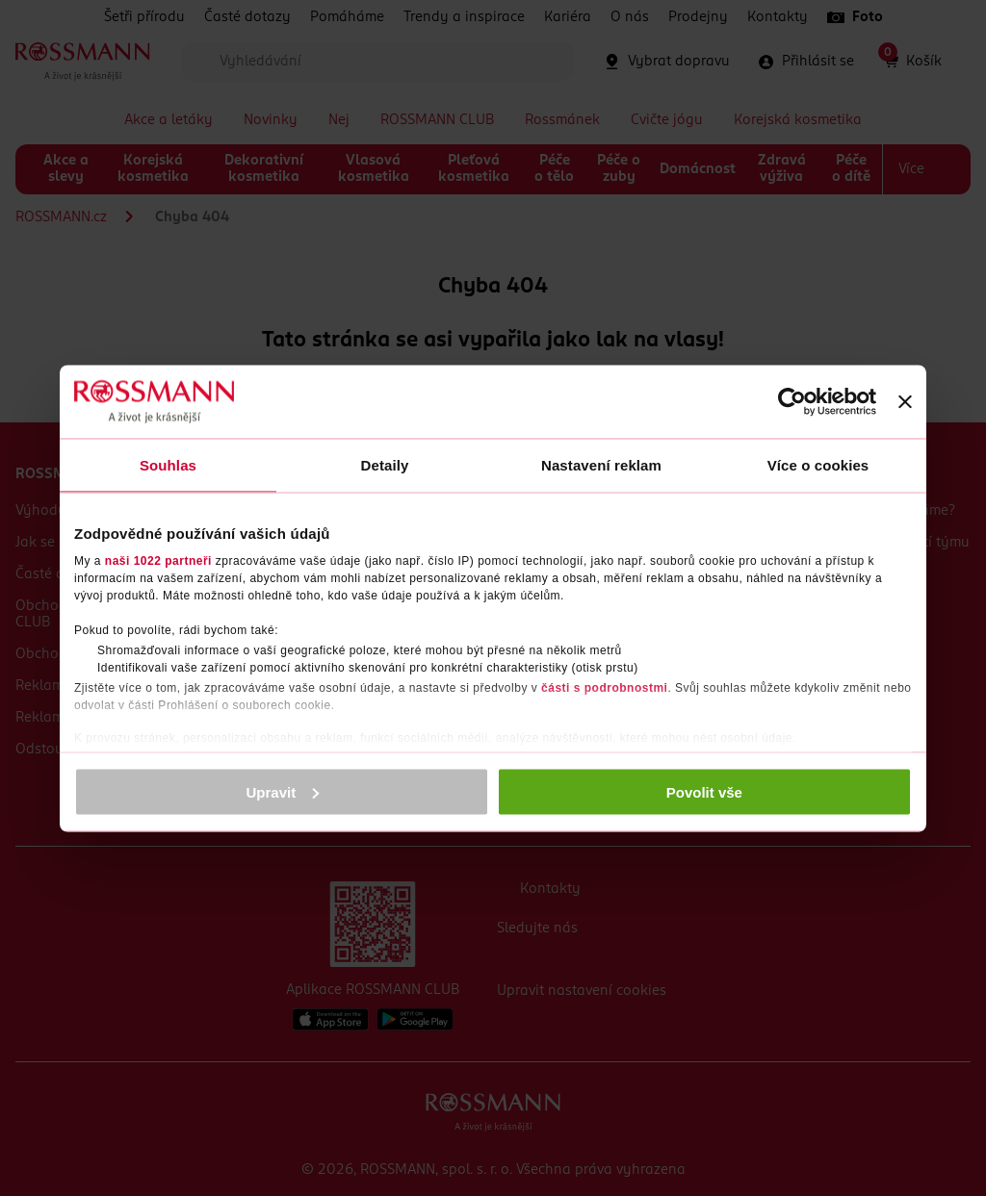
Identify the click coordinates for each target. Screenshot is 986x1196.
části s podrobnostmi (604, 688)
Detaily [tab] (385, 464)
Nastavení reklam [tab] (601, 464)
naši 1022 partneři (158, 561)
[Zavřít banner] (905, 401)
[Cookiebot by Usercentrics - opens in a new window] (792, 401)
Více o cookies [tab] (818, 464)
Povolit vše (704, 791)
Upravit (283, 791)
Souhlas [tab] (168, 464)
